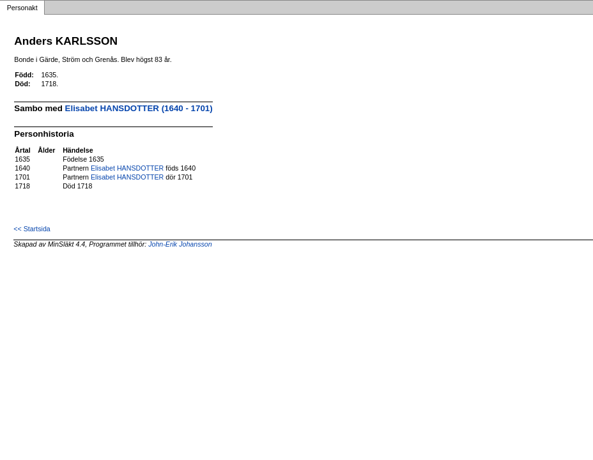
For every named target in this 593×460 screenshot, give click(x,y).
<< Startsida (31, 229)
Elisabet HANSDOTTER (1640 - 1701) (139, 108)
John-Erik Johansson (180, 244)
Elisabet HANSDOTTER (127, 168)
